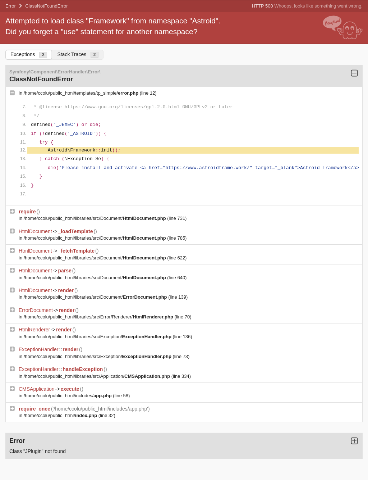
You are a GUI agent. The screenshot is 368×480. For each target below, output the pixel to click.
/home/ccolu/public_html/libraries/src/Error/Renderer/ (99, 317)
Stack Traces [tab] (77, 54)
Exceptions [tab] (28, 54)
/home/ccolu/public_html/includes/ (68, 395)
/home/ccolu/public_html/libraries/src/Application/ (97, 376)
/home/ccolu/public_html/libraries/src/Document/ (95, 218)
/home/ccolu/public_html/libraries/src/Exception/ (98, 336)
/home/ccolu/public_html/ (61, 415)
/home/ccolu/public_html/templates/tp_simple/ (82, 93)
